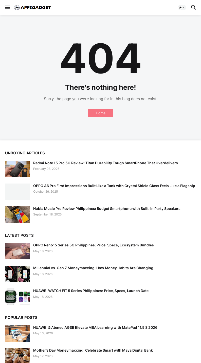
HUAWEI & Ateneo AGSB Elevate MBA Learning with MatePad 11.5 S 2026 (95, 327)
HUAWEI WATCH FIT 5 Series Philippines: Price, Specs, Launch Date (91, 290)
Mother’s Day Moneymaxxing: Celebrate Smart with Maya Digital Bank (93, 350)
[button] (7, 7)
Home (100, 113)
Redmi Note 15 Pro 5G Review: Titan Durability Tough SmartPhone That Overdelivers (105, 163)
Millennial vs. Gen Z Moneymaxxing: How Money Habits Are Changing (93, 268)
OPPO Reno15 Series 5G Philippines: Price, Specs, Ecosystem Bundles (93, 245)
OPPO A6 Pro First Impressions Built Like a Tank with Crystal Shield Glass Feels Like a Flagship (114, 186)
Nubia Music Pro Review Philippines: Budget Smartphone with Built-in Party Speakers (106, 208)
